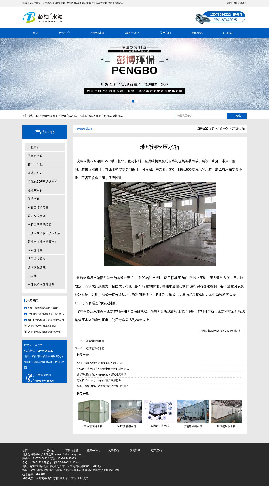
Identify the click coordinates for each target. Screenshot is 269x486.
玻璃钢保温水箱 (94, 340)
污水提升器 (35, 250)
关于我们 (165, 32)
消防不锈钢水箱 (43, 115)
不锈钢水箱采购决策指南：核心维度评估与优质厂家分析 (46, 314)
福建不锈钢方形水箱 (100, 115)
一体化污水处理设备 (41, 284)
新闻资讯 (197, 32)
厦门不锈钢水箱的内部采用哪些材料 (46, 320)
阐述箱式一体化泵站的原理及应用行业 (99, 380)
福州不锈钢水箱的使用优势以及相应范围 (100, 362)
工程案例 (34, 147)
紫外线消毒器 (37, 216)
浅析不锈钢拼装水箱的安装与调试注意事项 (101, 374)
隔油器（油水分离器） (43, 241)
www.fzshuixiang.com (222, 330)
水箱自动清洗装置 (40, 224)
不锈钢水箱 (98, 32)
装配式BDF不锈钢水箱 (43, 181)
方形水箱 (82, 115)
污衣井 (32, 276)
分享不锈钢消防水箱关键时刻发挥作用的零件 (103, 386)
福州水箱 (117, 115)
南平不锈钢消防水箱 (64, 115)
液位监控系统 (37, 258)
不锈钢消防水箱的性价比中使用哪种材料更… (103, 368)
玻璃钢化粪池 (37, 267)
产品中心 (64, 32)
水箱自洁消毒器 (38, 207)
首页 (35, 32)
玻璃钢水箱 (35, 173)
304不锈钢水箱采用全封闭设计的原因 (46, 331)
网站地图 (231, 3)
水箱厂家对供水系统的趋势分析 (43, 308)
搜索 (238, 115)
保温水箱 (34, 198)
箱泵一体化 (132, 32)
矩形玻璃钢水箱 (94, 348)
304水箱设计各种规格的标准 (42, 325)
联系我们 (242, 3)
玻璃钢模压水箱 (88, 161)
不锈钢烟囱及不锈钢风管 (44, 233)
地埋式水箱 (35, 190)
